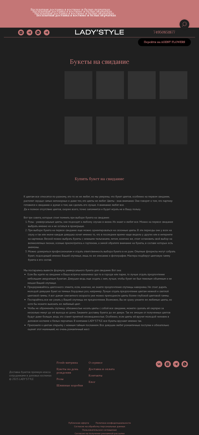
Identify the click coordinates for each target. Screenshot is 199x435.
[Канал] (47, 34)
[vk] (159, 366)
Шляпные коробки (70, 385)
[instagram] (21, 34)
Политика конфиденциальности (113, 422)
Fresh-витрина (67, 362)
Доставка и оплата (101, 369)
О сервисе (96, 362)
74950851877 (164, 32)
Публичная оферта (78, 422)
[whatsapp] (38, 34)
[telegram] (29, 34)
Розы (60, 379)
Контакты (95, 375)
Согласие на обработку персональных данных (99, 426)
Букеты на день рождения (67, 370)
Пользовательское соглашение (99, 429)
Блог (92, 382)
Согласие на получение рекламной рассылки (100, 433)
